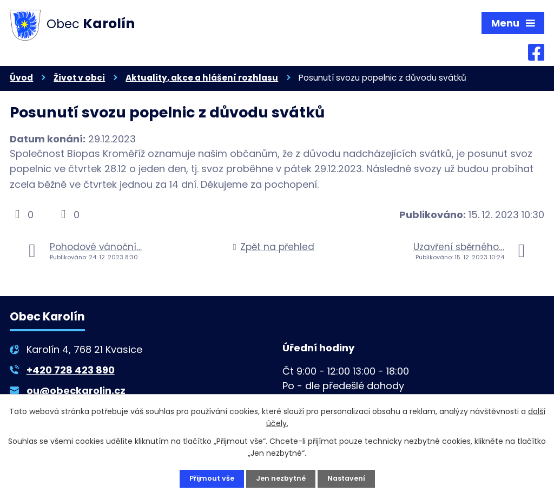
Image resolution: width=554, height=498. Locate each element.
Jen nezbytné (281, 478)
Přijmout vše (208, 478)
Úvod (21, 80)
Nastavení (349, 478)
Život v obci (79, 80)
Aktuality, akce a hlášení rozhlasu (202, 80)
